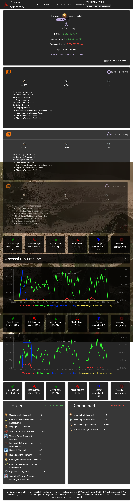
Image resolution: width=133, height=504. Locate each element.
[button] (66, 258)
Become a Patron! (96, 2)
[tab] (43, 5)
